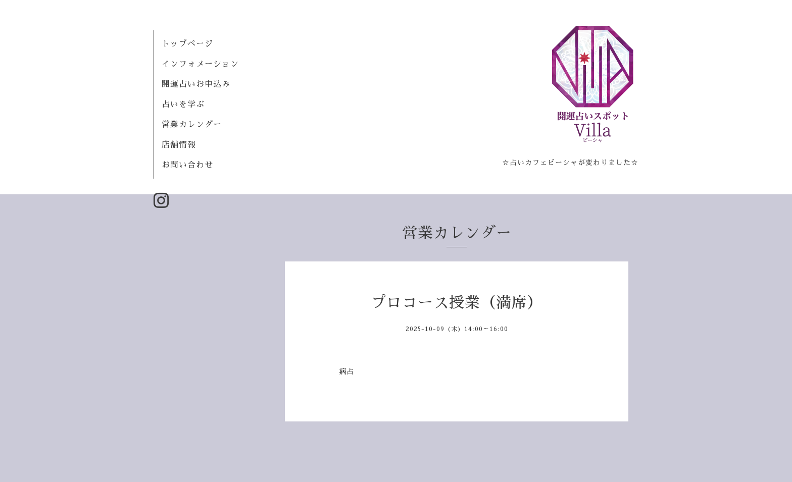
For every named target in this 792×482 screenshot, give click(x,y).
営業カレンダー (192, 125)
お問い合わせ (187, 165)
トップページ (187, 44)
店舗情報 (179, 145)
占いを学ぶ (183, 104)
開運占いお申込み (196, 84)
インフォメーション (200, 64)
